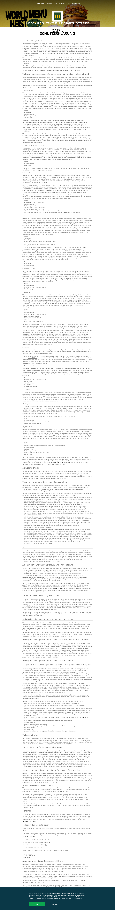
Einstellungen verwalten (64, 896)
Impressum (76, 3)
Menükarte (41, 3)
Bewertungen (52, 3)
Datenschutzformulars (29, 821)
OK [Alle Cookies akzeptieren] (37, 904)
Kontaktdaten (64, 3)
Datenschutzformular (60, 588)
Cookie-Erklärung (33, 358)
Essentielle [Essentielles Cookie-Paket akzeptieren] (55, 904)
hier (83, 717)
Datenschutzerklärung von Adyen (60, 462)
